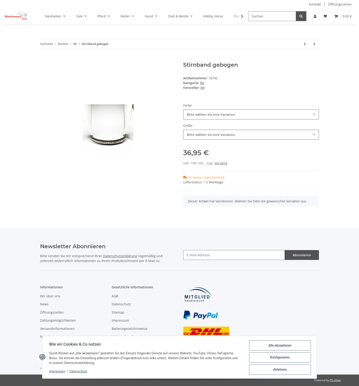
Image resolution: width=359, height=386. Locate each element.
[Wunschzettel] (325, 16)
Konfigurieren (279, 358)
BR (202, 83)
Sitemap (118, 312)
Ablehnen (279, 370)
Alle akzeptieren (279, 346)
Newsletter (48, 336)
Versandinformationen (57, 328)
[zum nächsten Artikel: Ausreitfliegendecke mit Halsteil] (314, 44)
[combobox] (251, 114)
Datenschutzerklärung (120, 256)
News (44, 304)
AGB (115, 296)
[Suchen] (272, 16)
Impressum (120, 320)
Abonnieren (302, 255)
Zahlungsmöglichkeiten (58, 320)
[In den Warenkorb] (43, 59)
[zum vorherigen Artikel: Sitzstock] (305, 44)
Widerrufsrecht (123, 336)
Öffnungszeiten (340, 4)
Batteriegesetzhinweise (129, 328)
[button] (315, 16)
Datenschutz (121, 304)
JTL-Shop (335, 380)
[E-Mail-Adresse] (234, 255)
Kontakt (315, 4)
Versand (221, 163)
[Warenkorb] (343, 16)
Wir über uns (50, 296)
